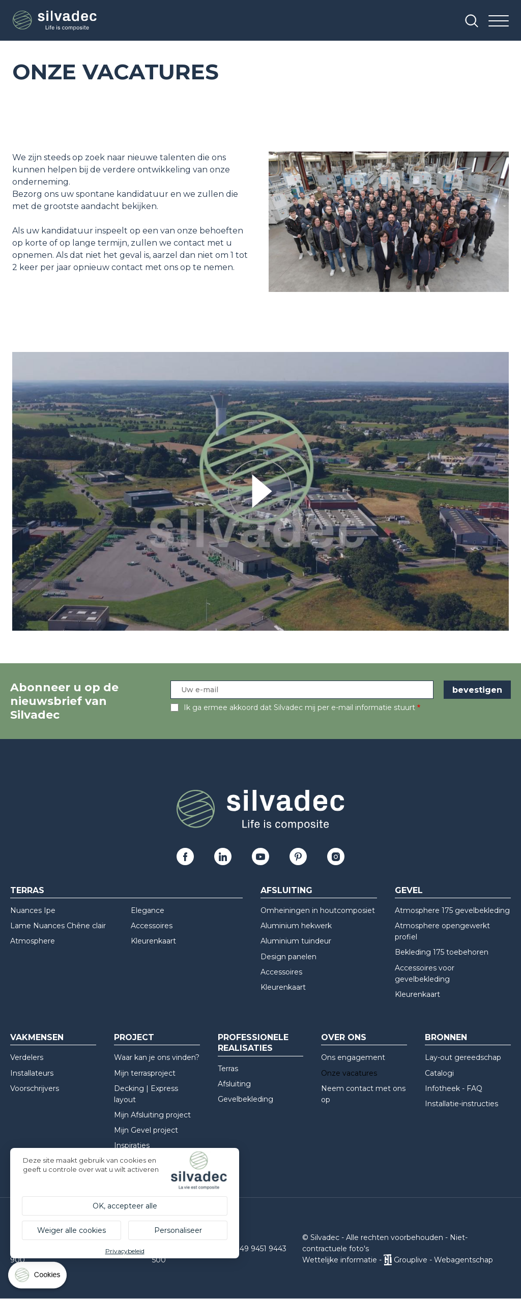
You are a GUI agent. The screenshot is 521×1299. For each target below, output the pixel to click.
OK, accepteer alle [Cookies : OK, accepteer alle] (125, 1206)
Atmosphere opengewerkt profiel (442, 931)
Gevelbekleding (245, 1099)
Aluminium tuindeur (295, 941)
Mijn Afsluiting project (152, 1114)
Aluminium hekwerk (296, 925)
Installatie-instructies (461, 1103)
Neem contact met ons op (363, 1094)
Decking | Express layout (146, 1094)
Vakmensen (37, 1037)
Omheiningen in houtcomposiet (317, 910)
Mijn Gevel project (146, 1130)
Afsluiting (286, 890)
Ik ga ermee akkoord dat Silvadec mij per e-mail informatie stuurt (299, 707)
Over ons (343, 1037)
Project (134, 1037)
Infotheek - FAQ (453, 1088)
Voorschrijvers (34, 1088)
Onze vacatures (349, 1073)
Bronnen (446, 1037)
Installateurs (31, 1073)
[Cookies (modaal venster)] (38, 1277)
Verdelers (26, 1057)
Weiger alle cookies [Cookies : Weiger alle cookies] (71, 1230)
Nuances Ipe (32, 910)
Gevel (409, 890)
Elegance (147, 910)
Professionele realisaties (253, 1042)
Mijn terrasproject (145, 1073)
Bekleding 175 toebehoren (441, 952)
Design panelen (288, 956)
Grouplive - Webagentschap (443, 1259)
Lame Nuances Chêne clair (58, 925)
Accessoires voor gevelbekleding (424, 973)
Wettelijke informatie (339, 1259)
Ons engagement (353, 1057)
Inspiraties (132, 1145)
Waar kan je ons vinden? (156, 1057)
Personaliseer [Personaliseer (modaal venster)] (178, 1230)
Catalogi (439, 1073)
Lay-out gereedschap (463, 1057)
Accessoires (151, 925)
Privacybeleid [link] (124, 1251)
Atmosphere (32, 941)
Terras (27, 890)
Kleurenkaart (153, 941)
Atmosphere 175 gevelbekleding (452, 910)
